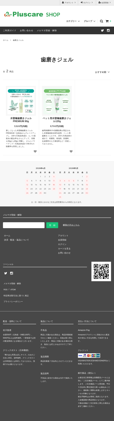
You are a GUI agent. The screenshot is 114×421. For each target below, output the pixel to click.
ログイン (87, 2)
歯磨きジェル (18, 40)
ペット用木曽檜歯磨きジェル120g (57, 119)
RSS (5, 286)
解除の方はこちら (71, 224)
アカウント (69, 2)
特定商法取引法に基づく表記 (16, 290)
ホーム (5, 40)
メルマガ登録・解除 (47, 30)
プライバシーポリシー (13, 294)
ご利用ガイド (9, 30)
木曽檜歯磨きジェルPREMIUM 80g (21, 119)
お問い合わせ (26, 30)
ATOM (12, 286)
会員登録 (105, 2)
